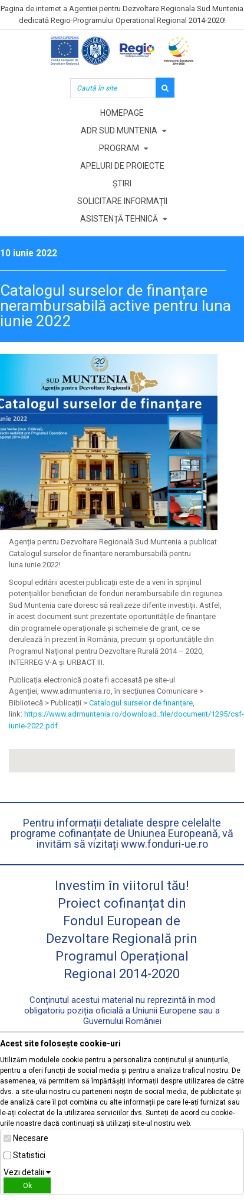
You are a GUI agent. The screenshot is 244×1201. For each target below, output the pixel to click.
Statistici (29, 1155)
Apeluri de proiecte (122, 165)
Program (119, 148)
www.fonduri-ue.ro (164, 844)
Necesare (30, 1138)
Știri (122, 183)
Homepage (122, 113)
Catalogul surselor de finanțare (141, 702)
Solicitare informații (122, 201)
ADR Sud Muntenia (119, 130)
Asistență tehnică (119, 218)
